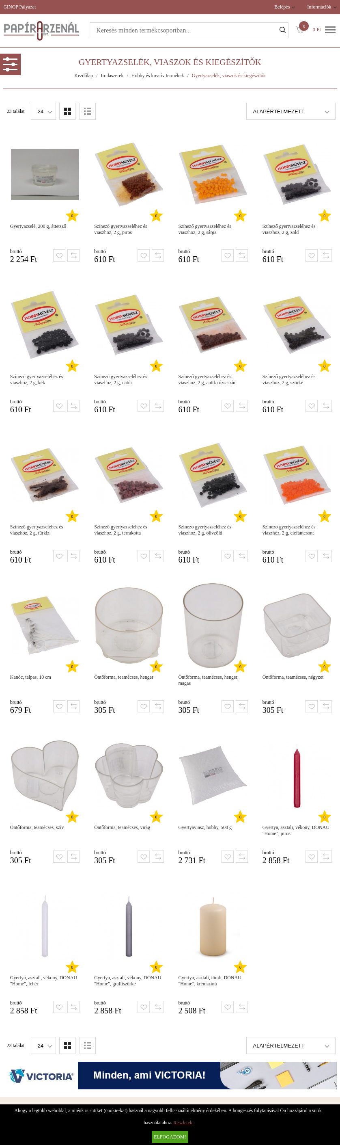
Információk (319, 7)
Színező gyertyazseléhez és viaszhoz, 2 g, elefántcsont (289, 530)
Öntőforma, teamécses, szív (37, 827)
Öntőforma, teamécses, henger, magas (208, 680)
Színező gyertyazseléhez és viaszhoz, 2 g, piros (120, 229)
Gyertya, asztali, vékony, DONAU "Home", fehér (43, 981)
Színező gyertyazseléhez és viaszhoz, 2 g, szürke (289, 379)
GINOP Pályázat (19, 7)
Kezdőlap (83, 75)
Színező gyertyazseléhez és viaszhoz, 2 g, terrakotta (120, 530)
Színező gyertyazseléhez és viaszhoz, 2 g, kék (36, 379)
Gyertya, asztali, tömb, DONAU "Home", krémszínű (209, 981)
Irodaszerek (112, 75)
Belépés (282, 7)
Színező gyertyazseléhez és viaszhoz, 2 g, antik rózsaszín (206, 379)
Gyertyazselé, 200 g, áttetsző (38, 226)
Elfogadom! (170, 1137)
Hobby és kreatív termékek (157, 75)
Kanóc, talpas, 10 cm (30, 677)
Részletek (182, 1123)
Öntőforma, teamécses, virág (122, 827)
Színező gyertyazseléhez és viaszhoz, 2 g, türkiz (36, 530)
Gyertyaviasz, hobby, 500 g (205, 827)
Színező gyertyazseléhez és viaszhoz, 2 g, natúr (120, 379)
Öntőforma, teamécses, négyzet (293, 677)
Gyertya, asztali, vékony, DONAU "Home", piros (296, 830)
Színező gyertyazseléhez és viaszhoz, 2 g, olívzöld (204, 530)
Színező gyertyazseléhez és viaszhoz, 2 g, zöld (289, 229)
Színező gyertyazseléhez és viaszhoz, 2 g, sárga (204, 229)
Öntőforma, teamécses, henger (123, 677)
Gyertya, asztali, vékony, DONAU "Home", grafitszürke (127, 981)
